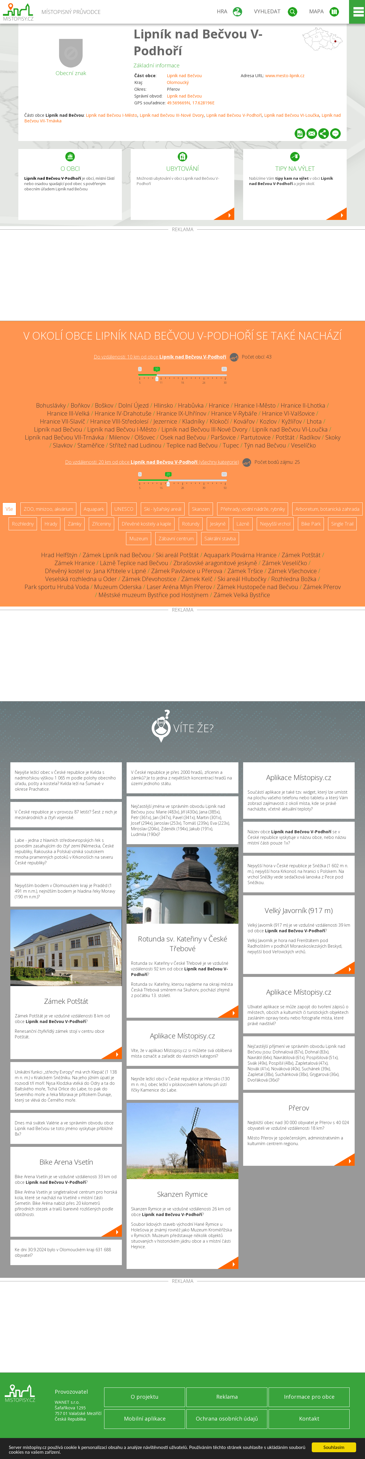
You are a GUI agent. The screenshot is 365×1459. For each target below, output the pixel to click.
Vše (9, 509)
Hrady (50, 524)
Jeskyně (218, 524)
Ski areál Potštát (177, 555)
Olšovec (145, 437)
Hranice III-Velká (68, 413)
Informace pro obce (309, 1396)
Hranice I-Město (255, 405)
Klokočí (219, 421)
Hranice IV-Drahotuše (123, 413)
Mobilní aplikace (145, 1418)
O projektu (145, 1396)
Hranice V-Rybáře (234, 413)
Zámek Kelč (197, 579)
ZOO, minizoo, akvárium (48, 509)
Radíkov (310, 437)
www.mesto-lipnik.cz (284, 75)
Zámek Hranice (74, 563)
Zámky (74, 524)
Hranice (219, 405)
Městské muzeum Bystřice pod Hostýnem (153, 595)
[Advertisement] (182, 276)
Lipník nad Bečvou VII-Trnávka (64, 437)
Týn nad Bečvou (265, 445)
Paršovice (223, 437)
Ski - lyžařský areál (162, 509)
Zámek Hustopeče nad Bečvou (257, 587)
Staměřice (90, 445)
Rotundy (190, 524)
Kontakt (309, 1418)
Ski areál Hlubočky (242, 579)
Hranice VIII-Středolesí (119, 421)
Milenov (119, 437)
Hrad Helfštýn (59, 555)
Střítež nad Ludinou (135, 445)
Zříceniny (101, 524)
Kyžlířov (292, 421)
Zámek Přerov (322, 587)
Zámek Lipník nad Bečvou (117, 555)
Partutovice (256, 437)
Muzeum (138, 538)
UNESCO (123, 509)
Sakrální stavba (220, 538)
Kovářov (244, 421)
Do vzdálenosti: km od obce (160, 357)
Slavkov (62, 445)
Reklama (227, 1396)
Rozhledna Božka (293, 579)
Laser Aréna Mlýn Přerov (179, 587)
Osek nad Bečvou (183, 437)
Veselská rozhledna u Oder (81, 579)
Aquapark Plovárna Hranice (240, 555)
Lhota (314, 421)
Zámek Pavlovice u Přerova (186, 571)
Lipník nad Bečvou (184, 75)
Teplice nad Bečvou (192, 445)
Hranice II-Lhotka (303, 405)
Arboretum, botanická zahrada (327, 509)
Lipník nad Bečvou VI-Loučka (291, 115)
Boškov (104, 405)
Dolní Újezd (133, 405)
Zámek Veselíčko (284, 563)
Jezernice (165, 421)
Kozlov (268, 421)
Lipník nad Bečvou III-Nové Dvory (172, 115)
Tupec (231, 445)
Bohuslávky (51, 405)
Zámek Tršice (245, 571)
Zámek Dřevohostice (149, 579)
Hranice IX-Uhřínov (181, 413)
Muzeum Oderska (118, 587)
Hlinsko (163, 405)
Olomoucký (178, 82)
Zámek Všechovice (292, 571)
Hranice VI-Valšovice (288, 413)
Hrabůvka (191, 405)
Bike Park (311, 524)
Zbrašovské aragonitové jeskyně (215, 563)
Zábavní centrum (176, 538)
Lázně (242, 524)
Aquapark (94, 509)
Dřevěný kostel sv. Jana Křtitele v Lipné (95, 571)
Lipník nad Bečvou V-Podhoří (233, 115)
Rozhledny (23, 524)
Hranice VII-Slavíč (62, 421)
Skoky (332, 437)
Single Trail (342, 524)
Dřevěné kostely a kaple (146, 524)
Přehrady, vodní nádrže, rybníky (252, 509)
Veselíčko (303, 445)
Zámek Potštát (301, 555)
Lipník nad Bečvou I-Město (111, 115)
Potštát (285, 437)
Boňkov (80, 405)
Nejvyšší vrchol (275, 524)
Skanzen (201, 509)
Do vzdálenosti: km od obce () (152, 462)
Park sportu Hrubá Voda (57, 587)
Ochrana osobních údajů (227, 1418)
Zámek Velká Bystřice (242, 595)
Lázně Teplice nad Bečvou (134, 563)
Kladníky (193, 421)
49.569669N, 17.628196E (190, 103)
